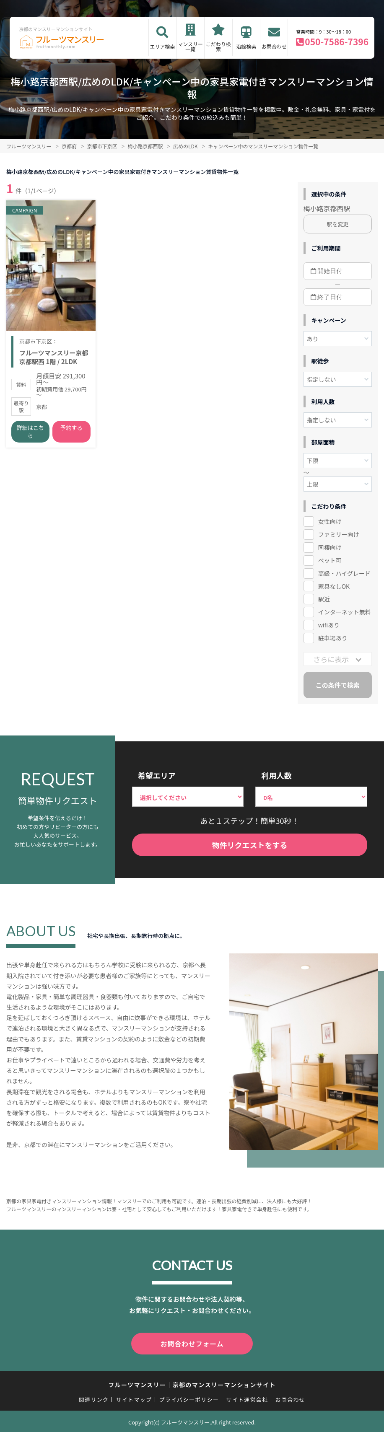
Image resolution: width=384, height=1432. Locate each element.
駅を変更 (337, 224)
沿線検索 (246, 46)
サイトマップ (134, 1398)
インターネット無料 (344, 612)
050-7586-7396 (336, 41)
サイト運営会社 (247, 1398)
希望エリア (157, 775)
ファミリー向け (338, 534)
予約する (71, 431)
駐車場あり (333, 638)
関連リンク (94, 1398)
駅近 (324, 599)
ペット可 (330, 560)
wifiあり (329, 625)
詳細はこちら (30, 435)
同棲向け (330, 547)
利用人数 (276, 775)
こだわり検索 (218, 46)
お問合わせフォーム (192, 1343)
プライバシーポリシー (189, 1398)
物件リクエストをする (249, 844)
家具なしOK (334, 586)
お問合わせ (274, 46)
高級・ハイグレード (344, 573)
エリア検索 (162, 46)
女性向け (330, 521)
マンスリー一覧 (190, 46)
